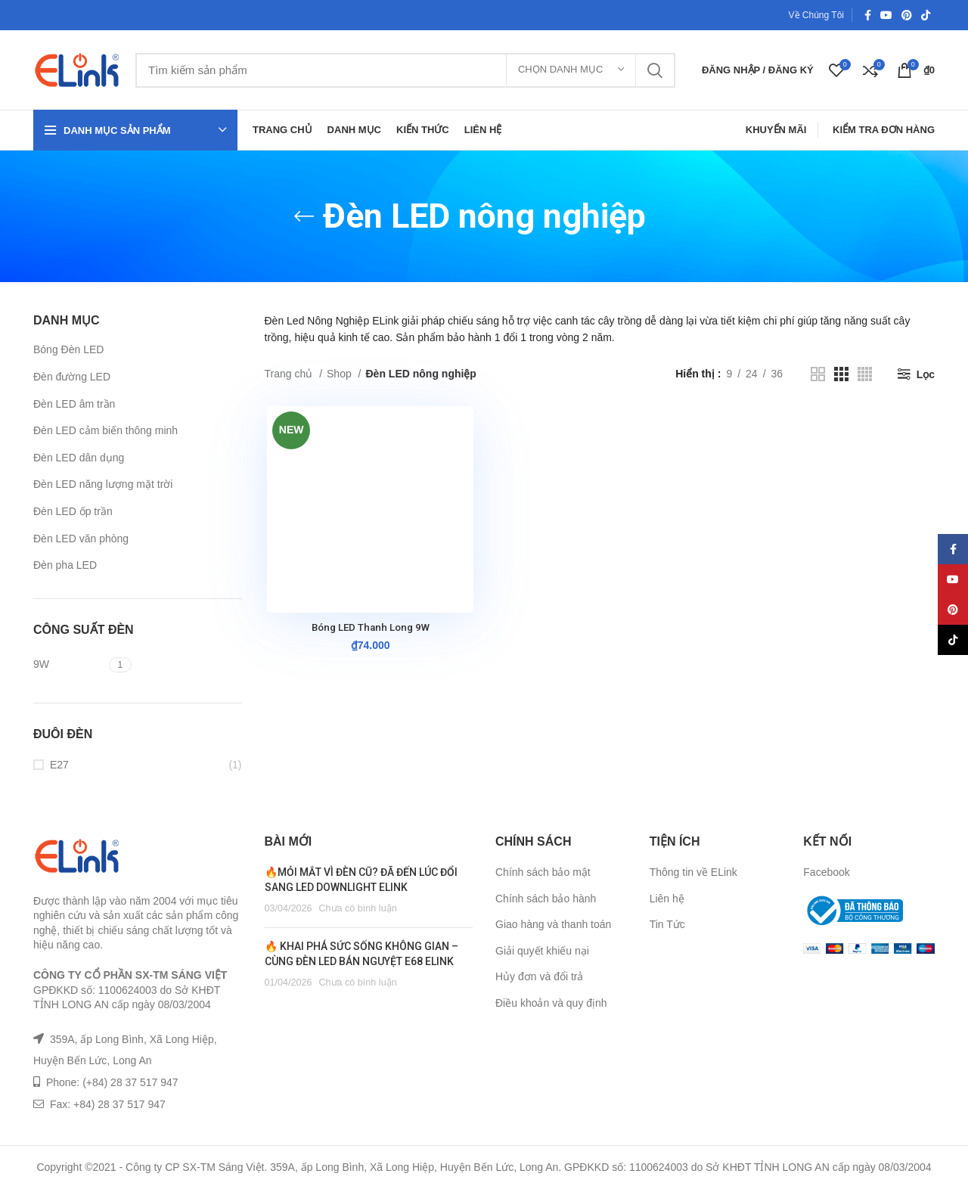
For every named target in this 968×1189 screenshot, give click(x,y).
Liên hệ (667, 899)
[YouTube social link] (886, 15)
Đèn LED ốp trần (73, 511)
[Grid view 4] (865, 374)
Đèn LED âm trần (74, 404)
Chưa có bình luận (357, 908)
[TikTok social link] (926, 15)
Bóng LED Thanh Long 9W (368, 628)
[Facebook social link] (868, 15)
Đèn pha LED (65, 565)
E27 (59, 765)
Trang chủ (290, 374)
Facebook (826, 872)
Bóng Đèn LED (68, 349)
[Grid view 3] (841, 374)
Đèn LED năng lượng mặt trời (102, 484)
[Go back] (304, 216)
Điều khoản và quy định (551, 1003)
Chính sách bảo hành (545, 899)
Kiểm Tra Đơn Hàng (884, 129)
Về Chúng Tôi (817, 15)
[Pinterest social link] (907, 15)
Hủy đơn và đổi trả (539, 976)
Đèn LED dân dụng (78, 458)
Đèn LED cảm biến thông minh (105, 430)
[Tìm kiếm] (405, 70)
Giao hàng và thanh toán (553, 924)
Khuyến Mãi (776, 129)
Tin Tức (667, 924)
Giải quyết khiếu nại (542, 951)
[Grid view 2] (818, 374)
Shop (341, 374)
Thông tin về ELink (693, 872)
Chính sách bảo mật (543, 872)
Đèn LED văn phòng (81, 538)
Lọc (926, 374)
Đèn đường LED (71, 377)
